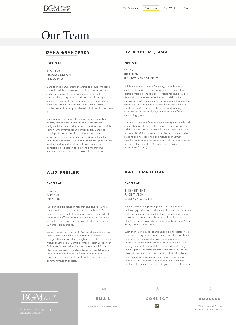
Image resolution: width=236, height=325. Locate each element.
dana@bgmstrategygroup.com (103, 305)
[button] (140, 52)
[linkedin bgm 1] (157, 306)
